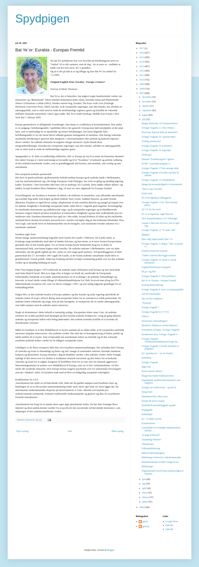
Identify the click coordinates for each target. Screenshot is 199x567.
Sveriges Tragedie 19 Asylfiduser (157, 145)
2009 (142, 84)
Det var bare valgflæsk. (152, 298)
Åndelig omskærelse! (151, 141)
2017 (142, 48)
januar (145, 501)
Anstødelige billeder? (151, 439)
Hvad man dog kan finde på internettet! (160, 132)
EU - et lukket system (151, 419)
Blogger (110, 550)
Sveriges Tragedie (150, 362)
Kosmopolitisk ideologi (152, 285)
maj (144, 483)
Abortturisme (148, 444)
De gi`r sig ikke (149, 271)
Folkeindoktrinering (151, 448)
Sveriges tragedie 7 (150, 307)
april (144, 488)
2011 (142, 75)
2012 (142, 70)
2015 (142, 57)
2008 (142, 88)
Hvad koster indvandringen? (155, 321)
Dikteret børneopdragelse (153, 453)
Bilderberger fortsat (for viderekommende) (161, 457)
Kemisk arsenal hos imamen (155, 250)
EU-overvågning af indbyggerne (156, 197)
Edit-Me (169, 525)
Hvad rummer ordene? (152, 371)
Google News (172, 521)
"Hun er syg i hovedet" (152, 189)
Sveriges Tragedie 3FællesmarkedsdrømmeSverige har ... (161, 340)
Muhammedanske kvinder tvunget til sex (160, 462)
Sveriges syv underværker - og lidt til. (159, 387)
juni (144, 479)
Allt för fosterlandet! (151, 294)
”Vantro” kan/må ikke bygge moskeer (159, 255)
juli (144, 119)
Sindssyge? (147, 154)
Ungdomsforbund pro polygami (156, 267)
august (145, 115)
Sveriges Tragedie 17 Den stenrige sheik (160, 168)
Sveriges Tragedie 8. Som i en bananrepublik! (163, 289)
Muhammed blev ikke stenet (155, 396)
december (147, 97)
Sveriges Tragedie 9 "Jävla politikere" (159, 276)
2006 (142, 507)
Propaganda (147, 410)
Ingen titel (146, 366)
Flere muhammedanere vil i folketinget (159, 218)
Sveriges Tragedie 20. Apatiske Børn (158, 136)
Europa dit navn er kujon (153, 401)
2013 (142, 66)
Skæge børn (147, 392)
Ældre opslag (117, 431)
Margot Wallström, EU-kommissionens (160, 123)
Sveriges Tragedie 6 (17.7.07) (155, 312)
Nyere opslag (22, 431)
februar (145, 497)
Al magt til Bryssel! (151, 435)
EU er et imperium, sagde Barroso (157, 214)
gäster (145, 521)
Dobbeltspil (147, 414)
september (147, 110)
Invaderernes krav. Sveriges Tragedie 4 (159, 334)
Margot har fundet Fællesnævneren (158, 375)
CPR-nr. (145, 316)
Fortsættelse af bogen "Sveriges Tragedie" (161, 329)
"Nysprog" (146, 303)
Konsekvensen (148, 423)
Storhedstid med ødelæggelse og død (158, 405)
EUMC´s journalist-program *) (156, 163)
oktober (146, 106)
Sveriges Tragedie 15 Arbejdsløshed (158, 180)
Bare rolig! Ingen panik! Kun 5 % (157, 239)
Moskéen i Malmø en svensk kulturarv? (160, 325)
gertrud (146, 526)
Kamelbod (146, 357)
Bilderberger (147, 466)
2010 (142, 79)
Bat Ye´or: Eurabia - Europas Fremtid (159, 280)
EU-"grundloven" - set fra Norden (157, 353)
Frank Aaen (147, 193)
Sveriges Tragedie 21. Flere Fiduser (158, 127)
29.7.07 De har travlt (151, 209)
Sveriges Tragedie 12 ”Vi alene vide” (159, 230)
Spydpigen (42, 18)
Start (70, 431)
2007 (142, 93)
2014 (142, 61)
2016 (142, 52)
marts (145, 492)
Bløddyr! (146, 234)
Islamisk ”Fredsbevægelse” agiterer (158, 159)
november (147, 101)
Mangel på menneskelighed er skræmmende (162, 184)
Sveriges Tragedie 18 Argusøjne (156, 150)
